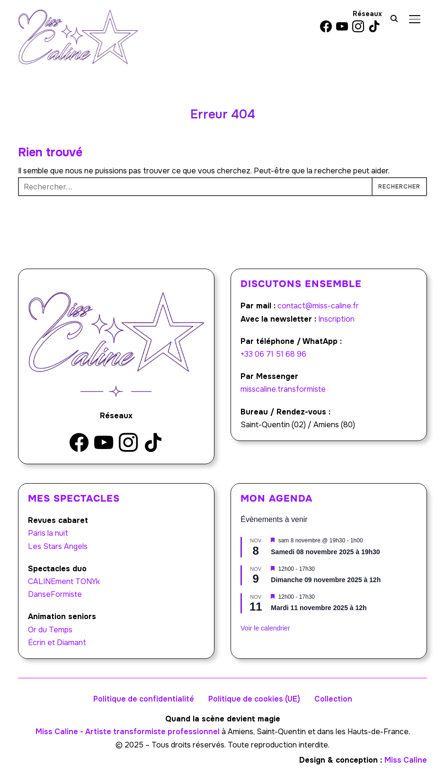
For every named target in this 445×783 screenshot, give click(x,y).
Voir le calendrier (265, 628)
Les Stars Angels (58, 546)
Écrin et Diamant (57, 643)
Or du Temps (50, 630)
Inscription (336, 319)
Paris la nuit (48, 533)
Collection (333, 699)
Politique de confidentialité (143, 699)
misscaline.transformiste (283, 389)
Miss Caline (405, 760)
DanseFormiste (55, 594)
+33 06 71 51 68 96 (273, 354)
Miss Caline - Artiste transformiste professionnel (128, 732)
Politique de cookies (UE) (254, 699)
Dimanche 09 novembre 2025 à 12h (326, 580)
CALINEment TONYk (64, 581)
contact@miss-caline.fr (318, 306)
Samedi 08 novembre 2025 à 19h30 (325, 552)
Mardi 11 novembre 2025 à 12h (318, 608)
